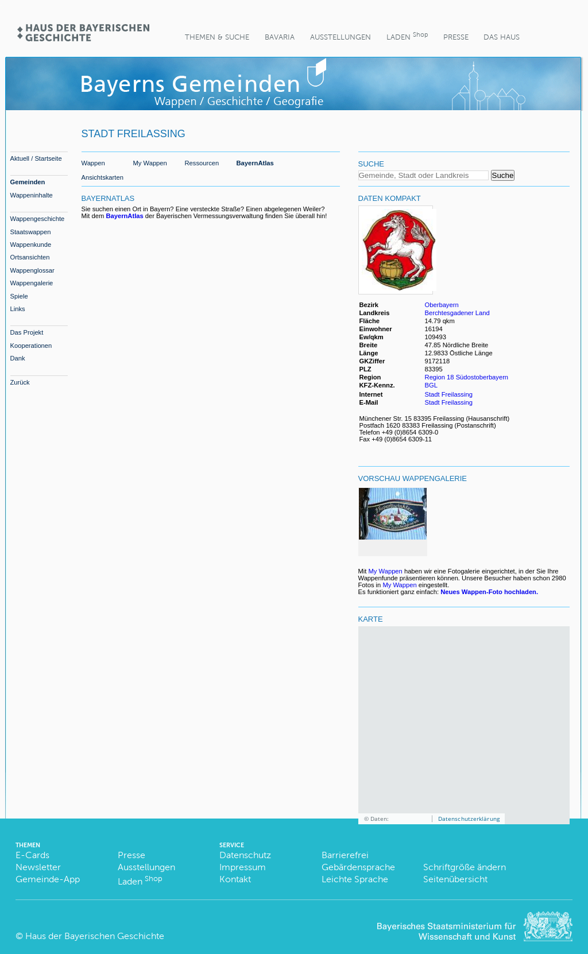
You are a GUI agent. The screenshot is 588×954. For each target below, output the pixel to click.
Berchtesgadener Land (457, 312)
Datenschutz (245, 855)
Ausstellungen (340, 37)
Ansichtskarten (102, 177)
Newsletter (38, 867)
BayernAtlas (255, 163)
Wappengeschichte (37, 218)
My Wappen (150, 163)
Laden (407, 35)
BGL (431, 385)
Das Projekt (27, 332)
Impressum (242, 867)
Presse (456, 37)
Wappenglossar (32, 270)
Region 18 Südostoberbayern (467, 377)
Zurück (20, 382)
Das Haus (501, 37)
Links (17, 308)
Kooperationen (31, 345)
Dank (17, 358)
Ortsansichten (30, 257)
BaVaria (280, 37)
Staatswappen (30, 231)
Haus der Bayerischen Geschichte (94, 936)
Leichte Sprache (355, 879)
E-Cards (32, 855)
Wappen (93, 163)
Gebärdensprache (358, 867)
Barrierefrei (345, 855)
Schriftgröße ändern (464, 867)
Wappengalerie (31, 283)
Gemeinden (27, 182)
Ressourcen (202, 163)
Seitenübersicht (455, 879)
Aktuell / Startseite (36, 158)
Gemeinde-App (48, 879)
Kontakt (235, 879)
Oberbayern (442, 304)
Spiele (19, 296)
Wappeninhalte (31, 195)
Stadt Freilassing (449, 394)
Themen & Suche (217, 37)
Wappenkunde (31, 244)
